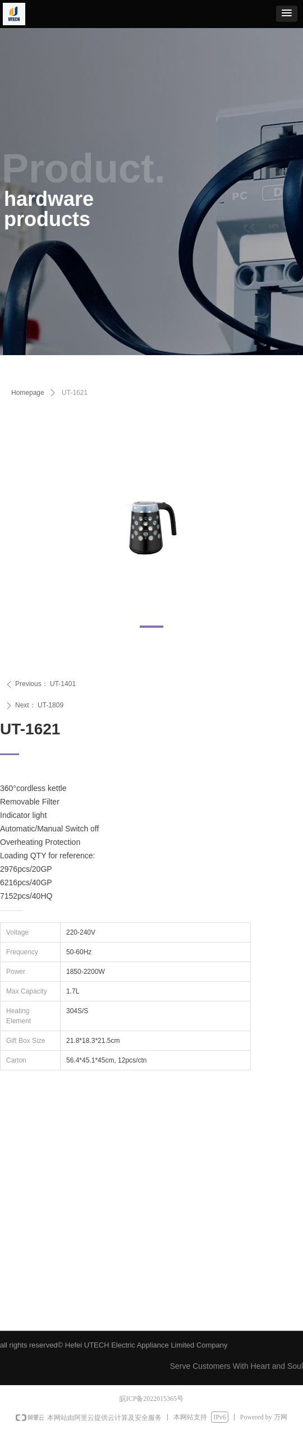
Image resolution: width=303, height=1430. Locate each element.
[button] (286, 14)
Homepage (27, 393)
